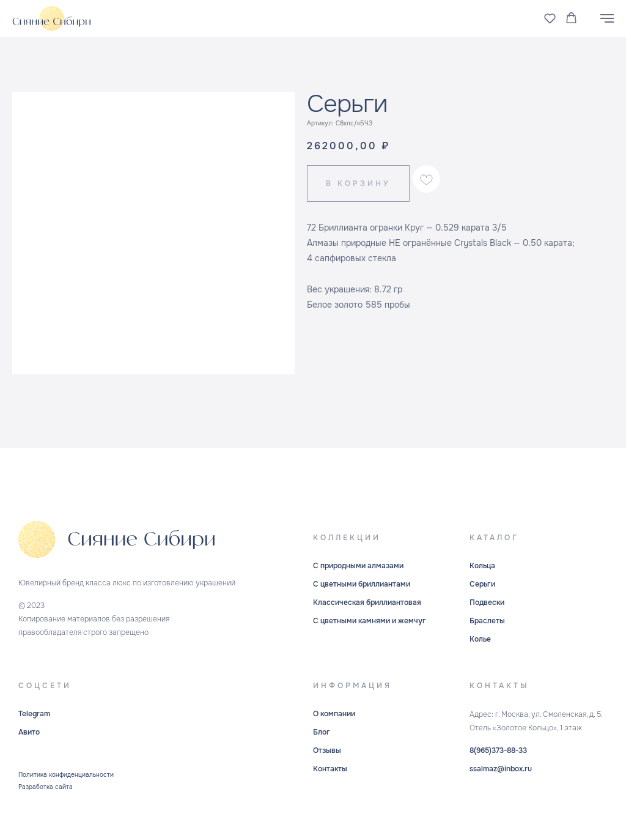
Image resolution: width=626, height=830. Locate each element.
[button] (550, 18)
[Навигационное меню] (607, 18)
